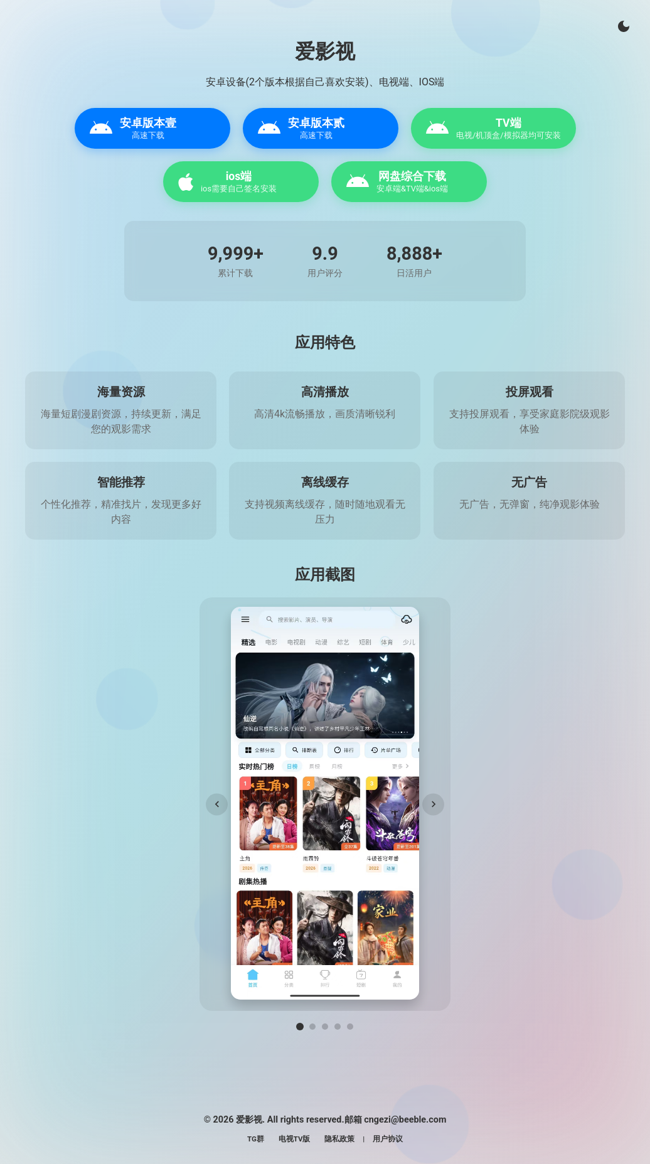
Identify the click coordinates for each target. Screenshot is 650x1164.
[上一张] (217, 804)
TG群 (255, 1139)
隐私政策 (339, 1139)
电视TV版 (295, 1139)
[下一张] (433, 804)
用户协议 (388, 1139)
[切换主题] (623, 26)
